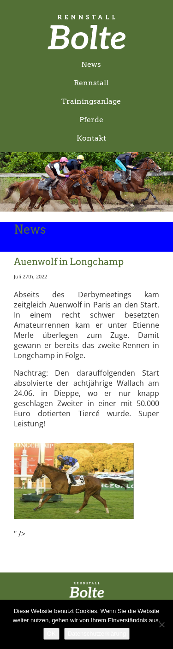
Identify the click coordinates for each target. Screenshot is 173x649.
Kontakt (91, 138)
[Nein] (161, 624)
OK (51, 633)
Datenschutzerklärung (97, 633)
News (91, 64)
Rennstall (91, 82)
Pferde (91, 119)
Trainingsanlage (91, 101)
